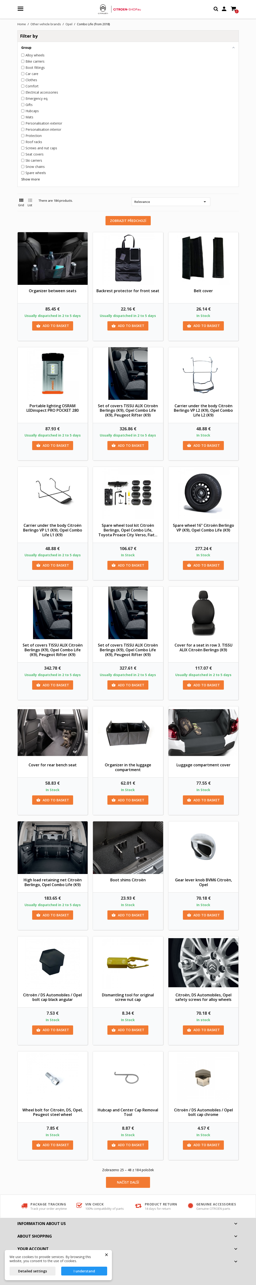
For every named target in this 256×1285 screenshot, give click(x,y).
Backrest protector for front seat (127, 290)
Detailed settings (32, 1271)
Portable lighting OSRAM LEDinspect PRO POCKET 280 (52, 408)
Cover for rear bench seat (53, 765)
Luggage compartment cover (203, 765)
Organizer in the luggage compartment (128, 767)
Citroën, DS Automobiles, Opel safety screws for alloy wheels (203, 997)
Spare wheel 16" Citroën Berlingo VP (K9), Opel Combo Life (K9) (203, 528)
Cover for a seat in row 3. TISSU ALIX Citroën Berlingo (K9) (203, 647)
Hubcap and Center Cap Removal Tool (128, 1112)
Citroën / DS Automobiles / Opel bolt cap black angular (52, 997)
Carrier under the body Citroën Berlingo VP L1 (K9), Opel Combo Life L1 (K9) (52, 530)
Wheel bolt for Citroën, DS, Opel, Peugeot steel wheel (52, 1112)
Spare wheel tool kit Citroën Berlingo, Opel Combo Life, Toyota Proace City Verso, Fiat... (127, 530)
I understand (84, 1271)
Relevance (171, 202)
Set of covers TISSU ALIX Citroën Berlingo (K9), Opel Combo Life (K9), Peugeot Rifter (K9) (128, 410)
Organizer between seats (52, 290)
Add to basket (52, 325)
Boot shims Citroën (128, 880)
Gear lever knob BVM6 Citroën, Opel (203, 882)
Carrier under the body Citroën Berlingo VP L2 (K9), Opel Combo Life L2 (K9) (203, 410)
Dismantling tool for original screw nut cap (128, 997)
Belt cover (203, 290)
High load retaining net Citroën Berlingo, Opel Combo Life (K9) (53, 882)
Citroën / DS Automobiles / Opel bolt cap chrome (203, 1112)
